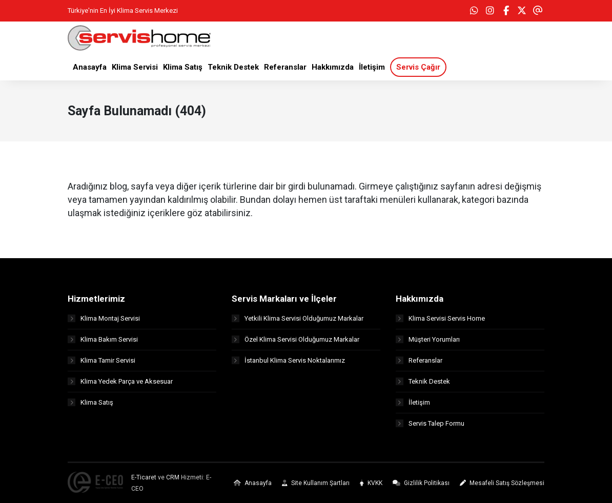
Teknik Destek (423, 381)
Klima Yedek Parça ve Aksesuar (120, 381)
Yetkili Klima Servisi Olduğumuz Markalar (297, 318)
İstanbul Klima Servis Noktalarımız (288, 360)
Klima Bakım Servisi (103, 339)
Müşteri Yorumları (428, 339)
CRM (172, 477)
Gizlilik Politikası (421, 483)
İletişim (413, 402)
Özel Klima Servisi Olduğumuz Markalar (295, 339)
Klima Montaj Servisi (104, 318)
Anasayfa (253, 483)
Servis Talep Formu (430, 423)
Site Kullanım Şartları (316, 483)
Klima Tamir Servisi (101, 360)
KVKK (371, 483)
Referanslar (419, 360)
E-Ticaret (143, 477)
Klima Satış (90, 402)
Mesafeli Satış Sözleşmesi (502, 483)
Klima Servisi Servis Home (440, 318)
